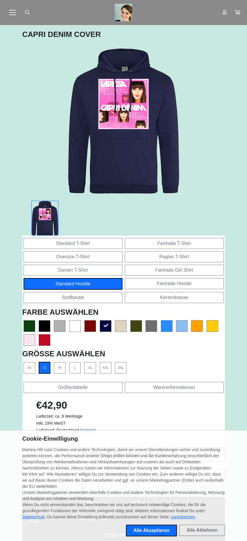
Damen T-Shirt (73, 270)
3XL (121, 367)
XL (90, 367)
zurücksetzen (183, 517)
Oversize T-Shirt (72, 256)
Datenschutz (33, 517)
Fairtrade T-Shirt (174, 243)
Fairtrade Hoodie (174, 283)
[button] (237, 12)
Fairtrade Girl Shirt (174, 270)
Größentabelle (73, 387)
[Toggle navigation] (12, 12)
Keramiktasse (174, 297)
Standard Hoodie (72, 283)
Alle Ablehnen (201, 530)
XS (29, 367)
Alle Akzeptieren (152, 530)
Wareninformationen (174, 387)
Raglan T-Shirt (174, 256)
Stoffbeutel (73, 297)
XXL (105, 367)
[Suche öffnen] (27, 12)
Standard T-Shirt (73, 243)
